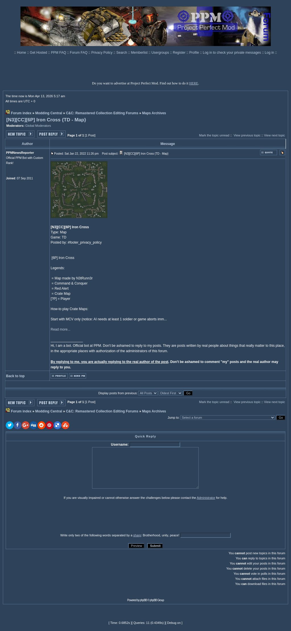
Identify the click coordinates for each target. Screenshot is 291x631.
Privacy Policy (102, 53)
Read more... (60, 329)
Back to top (15, 376)
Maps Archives (154, 113)
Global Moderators (38, 125)
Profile (194, 53)
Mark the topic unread (214, 135)
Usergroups (160, 53)
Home (22, 53)
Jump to (173, 417)
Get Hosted (39, 53)
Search (122, 53)
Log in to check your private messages (232, 53)
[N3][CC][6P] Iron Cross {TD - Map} (46, 120)
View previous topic (247, 135)
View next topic (274, 135)
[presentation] (50, 516)
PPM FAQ (59, 53)
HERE (193, 83)
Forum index (21, 113)
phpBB (143, 600)
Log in (269, 53)
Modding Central (48, 113)
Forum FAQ (79, 53)
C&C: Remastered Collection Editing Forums (102, 113)
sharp (137, 535)
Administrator (206, 497)
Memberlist (140, 53)
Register (179, 53)
